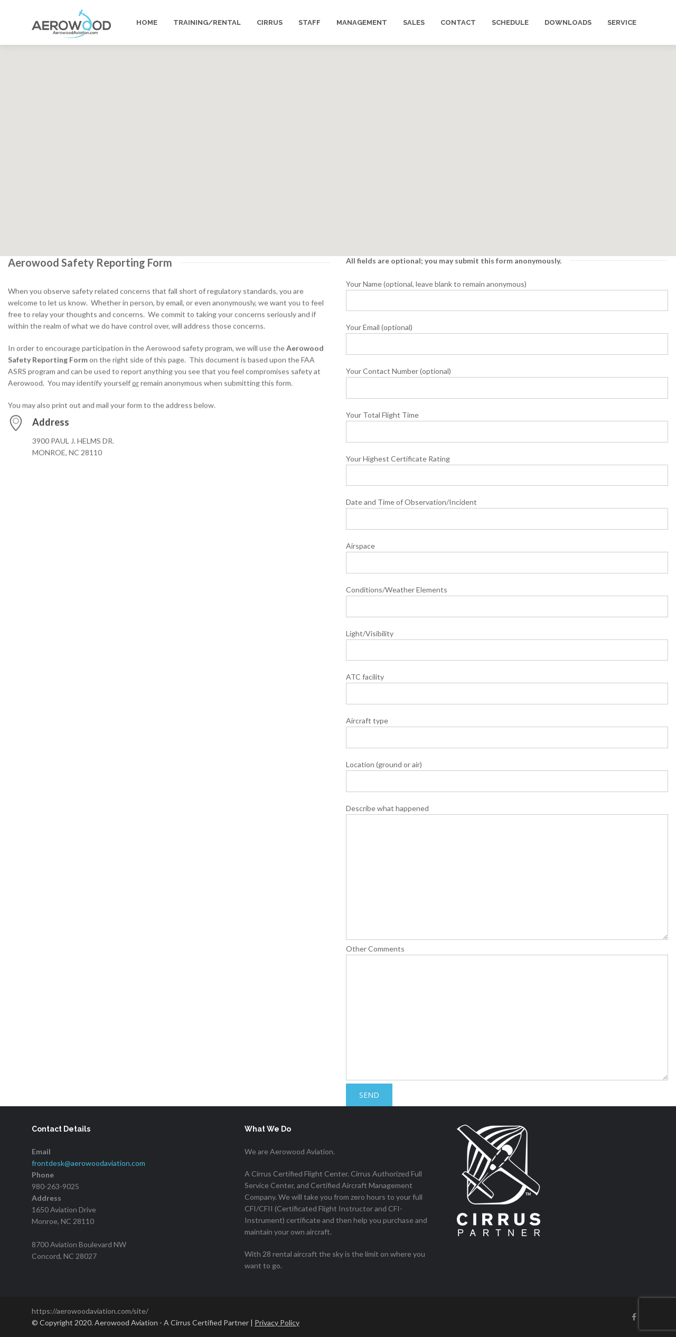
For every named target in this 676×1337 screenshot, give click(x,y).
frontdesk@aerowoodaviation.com (88, 1163)
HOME (146, 22)
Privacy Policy (277, 1322)
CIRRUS (270, 22)
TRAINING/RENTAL (207, 22)
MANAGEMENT (361, 22)
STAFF (309, 22)
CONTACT (458, 22)
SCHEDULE (510, 22)
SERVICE (621, 22)
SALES (414, 22)
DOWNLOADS (568, 22)
